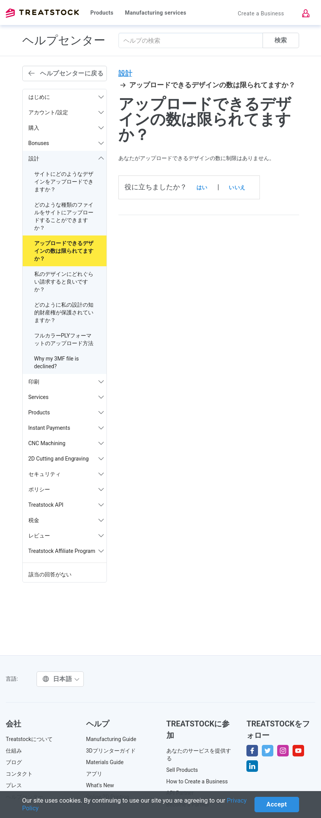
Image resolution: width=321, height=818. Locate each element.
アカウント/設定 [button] (66, 112)
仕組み (14, 751)
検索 (280, 40)
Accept (276, 804)
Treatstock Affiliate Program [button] (66, 551)
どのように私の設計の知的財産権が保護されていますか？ (63, 312)
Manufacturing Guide (111, 739)
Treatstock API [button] (66, 505)
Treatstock (42, 13)
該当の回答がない (50, 574)
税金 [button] (66, 520)
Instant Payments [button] (66, 428)
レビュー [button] (66, 536)
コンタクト (19, 774)
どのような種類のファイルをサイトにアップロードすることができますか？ (63, 216)
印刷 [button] (66, 382)
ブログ (14, 762)
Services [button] (66, 397)
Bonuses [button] (66, 143)
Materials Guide (105, 762)
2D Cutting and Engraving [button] (66, 459)
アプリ (94, 774)
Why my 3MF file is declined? (56, 362)
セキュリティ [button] (66, 474)
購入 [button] (66, 128)
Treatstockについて (29, 739)
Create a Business (261, 13)
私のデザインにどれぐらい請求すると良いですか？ (63, 281)
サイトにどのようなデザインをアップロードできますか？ (63, 181)
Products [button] (66, 412)
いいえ (237, 187)
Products (101, 13)
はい (202, 187)
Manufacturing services (155, 13)
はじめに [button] (66, 97)
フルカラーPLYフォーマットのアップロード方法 (63, 339)
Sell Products (182, 770)
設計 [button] (66, 158)
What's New (100, 785)
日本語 (61, 679)
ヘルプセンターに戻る (66, 73)
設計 (125, 73)
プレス (14, 785)
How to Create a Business (197, 781)
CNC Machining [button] (66, 443)
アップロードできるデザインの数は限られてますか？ (63, 251)
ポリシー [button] (66, 489)
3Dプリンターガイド (111, 751)
